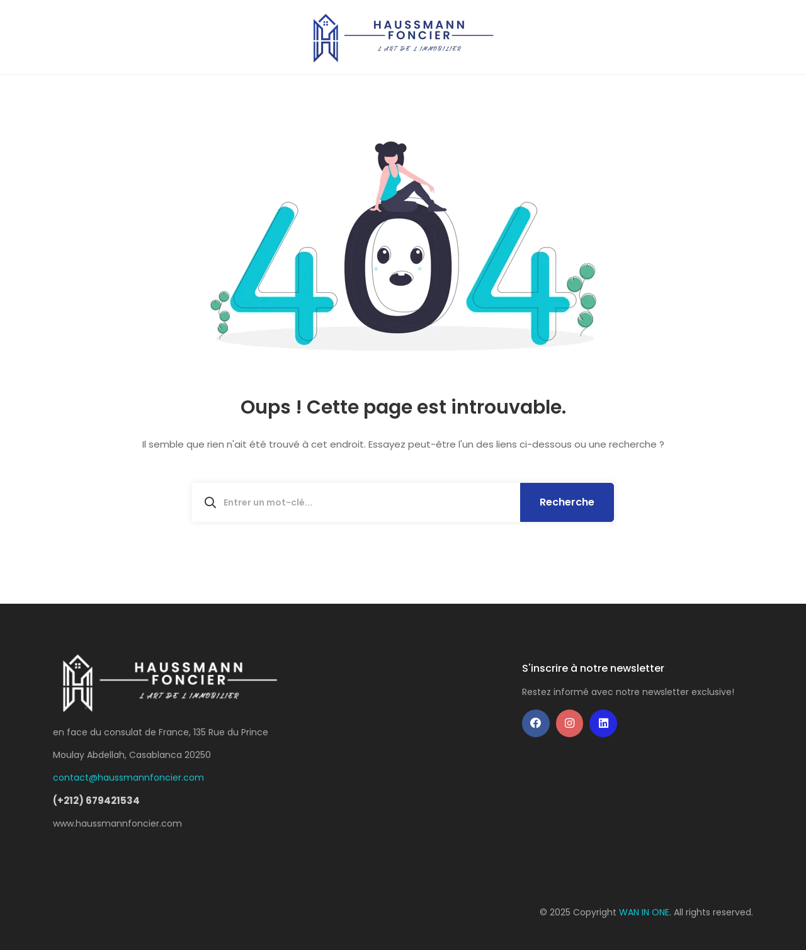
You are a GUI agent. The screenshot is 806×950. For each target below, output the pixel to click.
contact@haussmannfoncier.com (128, 777)
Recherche (567, 502)
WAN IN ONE (644, 912)
